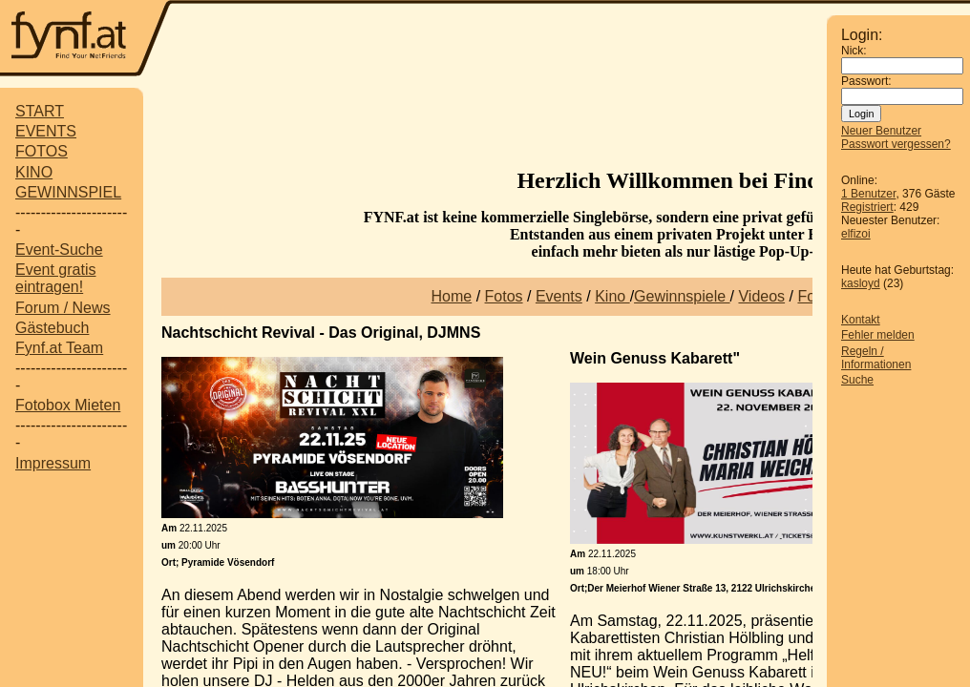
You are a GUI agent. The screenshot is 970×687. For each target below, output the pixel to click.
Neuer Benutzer (881, 130)
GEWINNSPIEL (68, 192)
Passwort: (866, 81)
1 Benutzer (868, 193)
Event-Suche (59, 249)
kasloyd (860, 283)
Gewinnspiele (682, 296)
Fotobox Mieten (67, 405)
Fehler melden (878, 335)
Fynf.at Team (59, 348)
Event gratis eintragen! (55, 278)
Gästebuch (52, 328)
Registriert (867, 207)
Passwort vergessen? (896, 144)
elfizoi (856, 233)
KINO (34, 172)
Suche (857, 379)
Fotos (504, 296)
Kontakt (860, 319)
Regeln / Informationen (876, 357)
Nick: (854, 50)
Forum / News (63, 308)
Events (559, 296)
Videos (761, 296)
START (39, 111)
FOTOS (41, 151)
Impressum (53, 463)
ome (457, 296)
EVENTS (45, 131)
